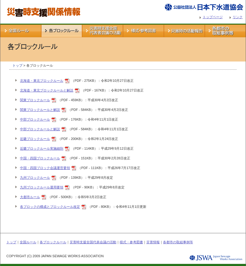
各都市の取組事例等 (225, 31)
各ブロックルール (61, 31)
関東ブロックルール (35, 100)
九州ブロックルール (35, 177)
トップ (17, 65)
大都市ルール (30, 197)
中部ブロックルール (35, 119)
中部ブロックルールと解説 (40, 129)
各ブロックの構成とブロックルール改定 (50, 206)
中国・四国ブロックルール (40, 158)
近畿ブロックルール (35, 139)
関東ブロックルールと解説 (40, 109)
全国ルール (20, 31)
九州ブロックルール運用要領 (41, 187)
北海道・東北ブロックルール (41, 80)
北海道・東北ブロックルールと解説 (46, 90)
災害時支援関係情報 (15, 2)
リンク (238, 17)
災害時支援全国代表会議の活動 (102, 31)
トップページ (213, 17)
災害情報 (184, 31)
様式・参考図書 (143, 31)
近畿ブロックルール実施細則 (41, 148)
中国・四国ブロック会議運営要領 (45, 168)
